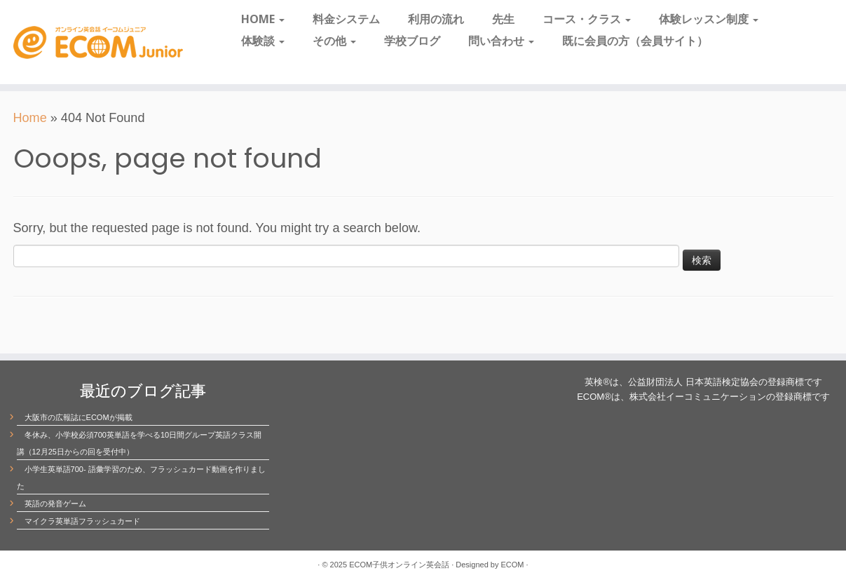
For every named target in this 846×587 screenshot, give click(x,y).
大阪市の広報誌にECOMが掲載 (78, 417)
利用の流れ (436, 19)
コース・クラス (587, 19)
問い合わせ (501, 40)
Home (30, 118)
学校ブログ (412, 40)
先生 (503, 19)
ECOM (512, 564)
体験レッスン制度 (708, 19)
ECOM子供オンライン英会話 (399, 564)
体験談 (263, 40)
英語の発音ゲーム (55, 503)
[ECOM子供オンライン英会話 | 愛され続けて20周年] (98, 42)
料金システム (346, 19)
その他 (334, 40)
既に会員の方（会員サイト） (635, 40)
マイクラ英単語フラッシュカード (82, 521)
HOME (263, 19)
